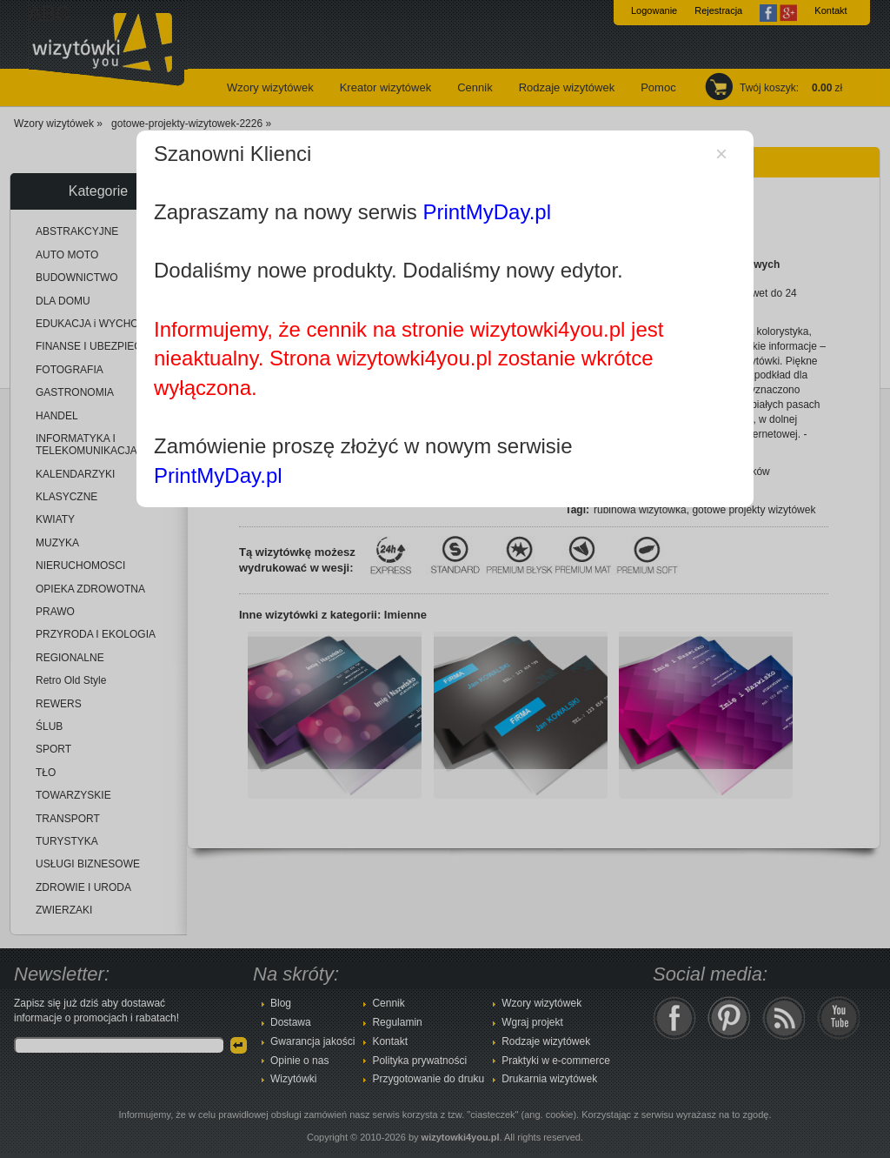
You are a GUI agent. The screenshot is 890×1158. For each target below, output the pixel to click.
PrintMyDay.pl (486, 212)
